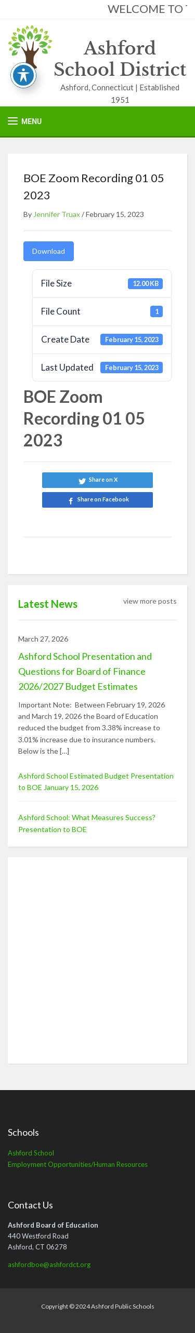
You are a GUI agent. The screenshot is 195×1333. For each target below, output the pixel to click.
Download (48, 251)
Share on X (103, 479)
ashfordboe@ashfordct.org (49, 1264)
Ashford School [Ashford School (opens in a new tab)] (31, 1153)
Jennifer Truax (56, 214)
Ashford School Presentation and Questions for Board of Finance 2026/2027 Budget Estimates (85, 671)
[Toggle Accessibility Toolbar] (23, 75)
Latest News (47, 603)
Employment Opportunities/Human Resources (78, 1164)
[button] (25, 121)
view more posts (150, 600)
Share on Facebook (103, 499)
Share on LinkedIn (97, 518)
